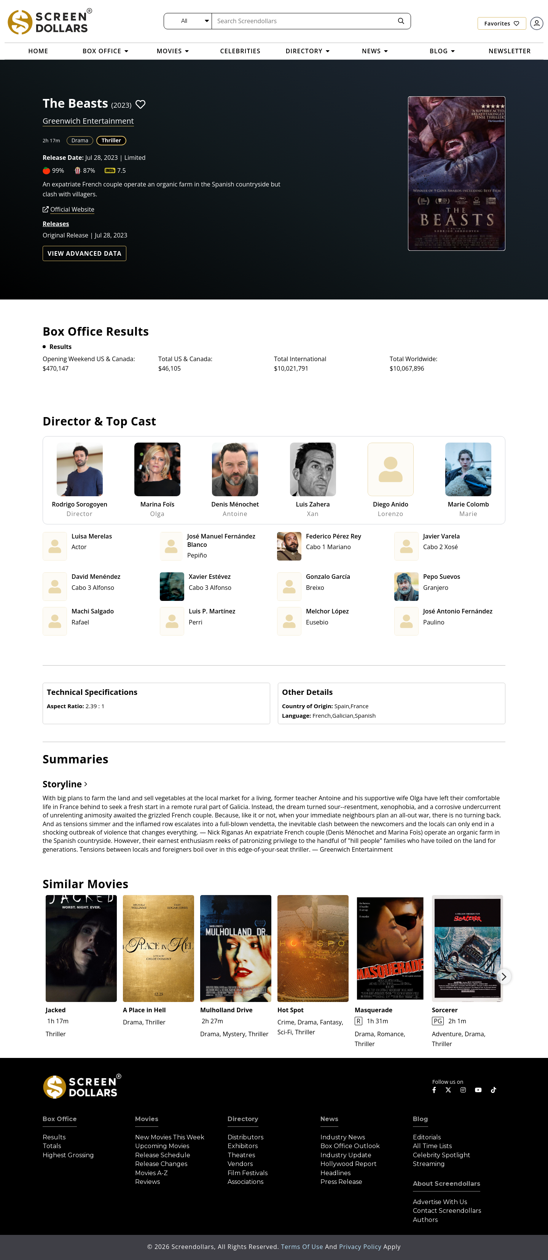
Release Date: (63, 157)
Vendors (240, 1164)
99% (58, 170)
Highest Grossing (68, 1155)
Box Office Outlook (350, 1146)
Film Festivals (248, 1173)
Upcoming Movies (162, 1146)
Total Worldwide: (413, 359)
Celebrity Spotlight (441, 1155)
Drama (80, 140)
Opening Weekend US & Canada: (89, 359)
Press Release (341, 1181)
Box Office (60, 1119)
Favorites (501, 23)
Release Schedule (162, 1155)
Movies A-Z (151, 1173)
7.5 (121, 170)
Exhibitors (243, 1146)
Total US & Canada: (185, 359)
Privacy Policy (361, 1246)
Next (504, 976)
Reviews (147, 1181)
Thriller (111, 140)
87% (89, 170)
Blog (420, 1119)
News (329, 1119)
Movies (146, 1119)
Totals (52, 1146)
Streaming (429, 1164)
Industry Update (345, 1155)
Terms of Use (303, 1246)
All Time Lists (432, 1146)
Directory (243, 1119)
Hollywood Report (348, 1164)
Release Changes (161, 1164)
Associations (245, 1181)
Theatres (241, 1155)
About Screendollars (446, 1183)
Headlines (335, 1173)
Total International (300, 359)
